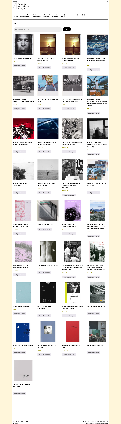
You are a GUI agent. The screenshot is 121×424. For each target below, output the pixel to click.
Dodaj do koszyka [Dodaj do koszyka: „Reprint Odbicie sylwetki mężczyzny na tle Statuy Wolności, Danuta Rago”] (93, 154)
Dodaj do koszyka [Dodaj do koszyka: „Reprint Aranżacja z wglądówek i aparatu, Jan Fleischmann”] (19, 152)
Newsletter (15, 16)
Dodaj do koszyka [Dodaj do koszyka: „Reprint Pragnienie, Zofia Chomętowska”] (19, 193)
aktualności (16, 15)
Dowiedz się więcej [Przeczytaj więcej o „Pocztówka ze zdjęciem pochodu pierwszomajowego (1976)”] (69, 109)
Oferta (45, 15)
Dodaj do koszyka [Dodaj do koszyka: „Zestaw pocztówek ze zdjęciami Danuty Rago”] (93, 193)
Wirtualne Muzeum (37, 15)
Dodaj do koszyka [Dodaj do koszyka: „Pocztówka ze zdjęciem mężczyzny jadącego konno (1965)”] (19, 109)
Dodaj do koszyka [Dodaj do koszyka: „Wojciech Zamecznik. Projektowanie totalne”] (68, 234)
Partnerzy (62, 16)
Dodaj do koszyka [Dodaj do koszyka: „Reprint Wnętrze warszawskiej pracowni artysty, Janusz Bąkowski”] (68, 195)
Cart (67, 29)
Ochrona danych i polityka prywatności (30, 16)
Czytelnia (67, 15)
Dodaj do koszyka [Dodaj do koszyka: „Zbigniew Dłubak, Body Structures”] (44, 273)
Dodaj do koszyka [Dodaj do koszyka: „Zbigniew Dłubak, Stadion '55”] (93, 314)
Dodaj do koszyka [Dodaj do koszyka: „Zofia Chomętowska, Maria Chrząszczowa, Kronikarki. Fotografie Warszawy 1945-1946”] (93, 277)
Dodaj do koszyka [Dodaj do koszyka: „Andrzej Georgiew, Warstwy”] (93, 352)
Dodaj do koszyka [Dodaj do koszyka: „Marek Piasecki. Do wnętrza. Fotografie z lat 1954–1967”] (19, 234)
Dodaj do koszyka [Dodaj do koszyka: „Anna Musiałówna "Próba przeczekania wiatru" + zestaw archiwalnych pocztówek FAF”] (93, 236)
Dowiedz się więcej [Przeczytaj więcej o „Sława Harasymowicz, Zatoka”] (44, 229)
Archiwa (28, 15)
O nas (22, 15)
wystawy (61, 15)
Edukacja (80, 15)
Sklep (50, 15)
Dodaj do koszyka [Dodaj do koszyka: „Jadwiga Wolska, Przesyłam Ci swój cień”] (44, 355)
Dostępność (46, 16)
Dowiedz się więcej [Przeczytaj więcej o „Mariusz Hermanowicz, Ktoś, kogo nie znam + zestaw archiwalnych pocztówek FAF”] (69, 277)
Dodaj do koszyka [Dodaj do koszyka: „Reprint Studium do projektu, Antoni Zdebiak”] (44, 193)
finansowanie (54, 16)
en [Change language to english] (107, 15)
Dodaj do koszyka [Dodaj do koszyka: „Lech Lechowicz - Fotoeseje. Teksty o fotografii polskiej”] (68, 316)
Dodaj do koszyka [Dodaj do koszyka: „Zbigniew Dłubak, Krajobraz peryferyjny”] (19, 393)
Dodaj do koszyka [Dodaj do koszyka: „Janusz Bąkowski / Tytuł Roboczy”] (19, 65)
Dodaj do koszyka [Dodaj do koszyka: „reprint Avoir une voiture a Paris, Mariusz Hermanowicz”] (44, 152)
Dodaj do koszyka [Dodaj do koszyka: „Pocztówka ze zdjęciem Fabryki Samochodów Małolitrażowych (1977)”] (93, 70)
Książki (55, 15)
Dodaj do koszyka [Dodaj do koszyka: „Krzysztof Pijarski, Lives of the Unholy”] (68, 355)
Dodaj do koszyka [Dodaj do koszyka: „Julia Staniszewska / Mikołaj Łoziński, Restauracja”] (44, 68)
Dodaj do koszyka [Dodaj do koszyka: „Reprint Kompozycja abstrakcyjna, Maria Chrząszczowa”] (68, 152)
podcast (74, 15)
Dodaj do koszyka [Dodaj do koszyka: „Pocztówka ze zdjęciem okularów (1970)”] (44, 109)
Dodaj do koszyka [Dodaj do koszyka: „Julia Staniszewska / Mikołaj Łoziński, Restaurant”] (68, 68)
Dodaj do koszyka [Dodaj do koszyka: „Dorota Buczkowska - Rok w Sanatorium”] (44, 316)
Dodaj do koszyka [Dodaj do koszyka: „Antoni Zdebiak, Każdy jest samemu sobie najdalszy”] (19, 275)
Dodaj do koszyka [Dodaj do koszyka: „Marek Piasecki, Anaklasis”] (19, 314)
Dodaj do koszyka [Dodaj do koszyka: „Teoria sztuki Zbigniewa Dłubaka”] (19, 352)
